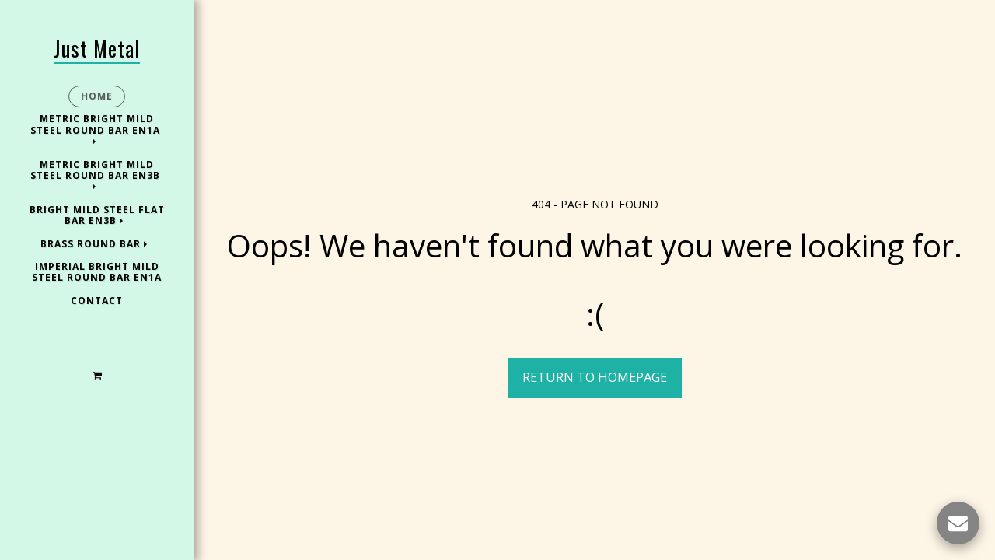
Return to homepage (594, 377)
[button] (96, 374)
